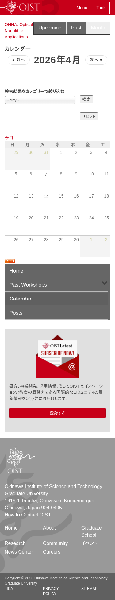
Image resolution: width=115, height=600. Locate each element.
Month (98, 28)
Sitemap (89, 588)
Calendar (21, 299)
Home (16, 271)
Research (15, 543)
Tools (101, 7)
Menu (81, 7)
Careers (51, 552)
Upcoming (50, 28)
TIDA (9, 588)
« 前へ (18, 60)
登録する (57, 412)
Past (76, 28)
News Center (19, 552)
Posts (16, 313)
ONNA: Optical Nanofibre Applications (19, 30)
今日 (9, 137)
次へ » (96, 60)
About (49, 528)
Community (55, 543)
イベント (89, 543)
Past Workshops (28, 285)
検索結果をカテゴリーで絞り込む (34, 91)
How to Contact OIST (28, 514)
